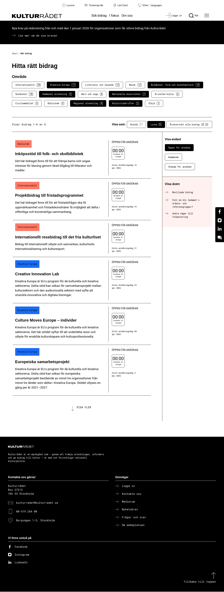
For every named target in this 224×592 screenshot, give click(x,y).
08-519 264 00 (26, 511)
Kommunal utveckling (57, 94)
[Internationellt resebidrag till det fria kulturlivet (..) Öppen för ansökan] (82, 238)
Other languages (150, 5)
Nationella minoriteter (129, 94)
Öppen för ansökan (179, 147)
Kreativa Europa (63, 85)
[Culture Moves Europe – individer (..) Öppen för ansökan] (82, 324)
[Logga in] (174, 15)
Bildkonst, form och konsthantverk (175, 85)
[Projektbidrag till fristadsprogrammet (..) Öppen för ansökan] (82, 199)
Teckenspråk (94, 5)
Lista (156, 124)
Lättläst (120, 5)
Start (15, 53)
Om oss (127, 15)
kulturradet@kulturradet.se (37, 503)
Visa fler (84, 407)
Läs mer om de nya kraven (37, 35)
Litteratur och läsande (102, 85)
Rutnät (136, 124)
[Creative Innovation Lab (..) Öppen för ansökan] (82, 280)
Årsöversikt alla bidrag (189, 124)
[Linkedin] (219, 229)
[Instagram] (219, 220)
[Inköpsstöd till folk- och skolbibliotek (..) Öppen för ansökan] (82, 158)
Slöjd (154, 103)
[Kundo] (219, 237)
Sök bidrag (99, 15)
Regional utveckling (88, 103)
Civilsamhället (26, 103)
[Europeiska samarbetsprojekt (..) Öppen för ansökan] (82, 370)
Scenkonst (24, 94)
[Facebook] (219, 211)
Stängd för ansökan (180, 166)
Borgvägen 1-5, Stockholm (35, 520)
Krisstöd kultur (167, 94)
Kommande (173, 157)
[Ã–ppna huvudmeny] (207, 15)
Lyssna (68, 5)
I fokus (114, 15)
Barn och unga (92, 94)
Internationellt (28, 85)
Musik (135, 85)
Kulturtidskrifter (125, 103)
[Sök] (193, 15)
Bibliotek (56, 103)
